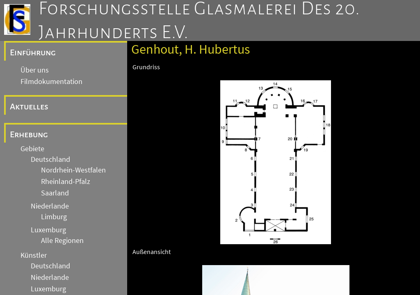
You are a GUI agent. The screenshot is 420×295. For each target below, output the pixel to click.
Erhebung (29, 134)
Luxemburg (48, 229)
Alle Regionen (62, 240)
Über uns (35, 70)
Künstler (34, 255)
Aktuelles (29, 106)
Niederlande (50, 206)
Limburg (54, 216)
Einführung (33, 52)
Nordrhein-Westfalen (73, 170)
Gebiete (32, 148)
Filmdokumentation (51, 81)
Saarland (55, 192)
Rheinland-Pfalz (65, 181)
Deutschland (50, 159)
